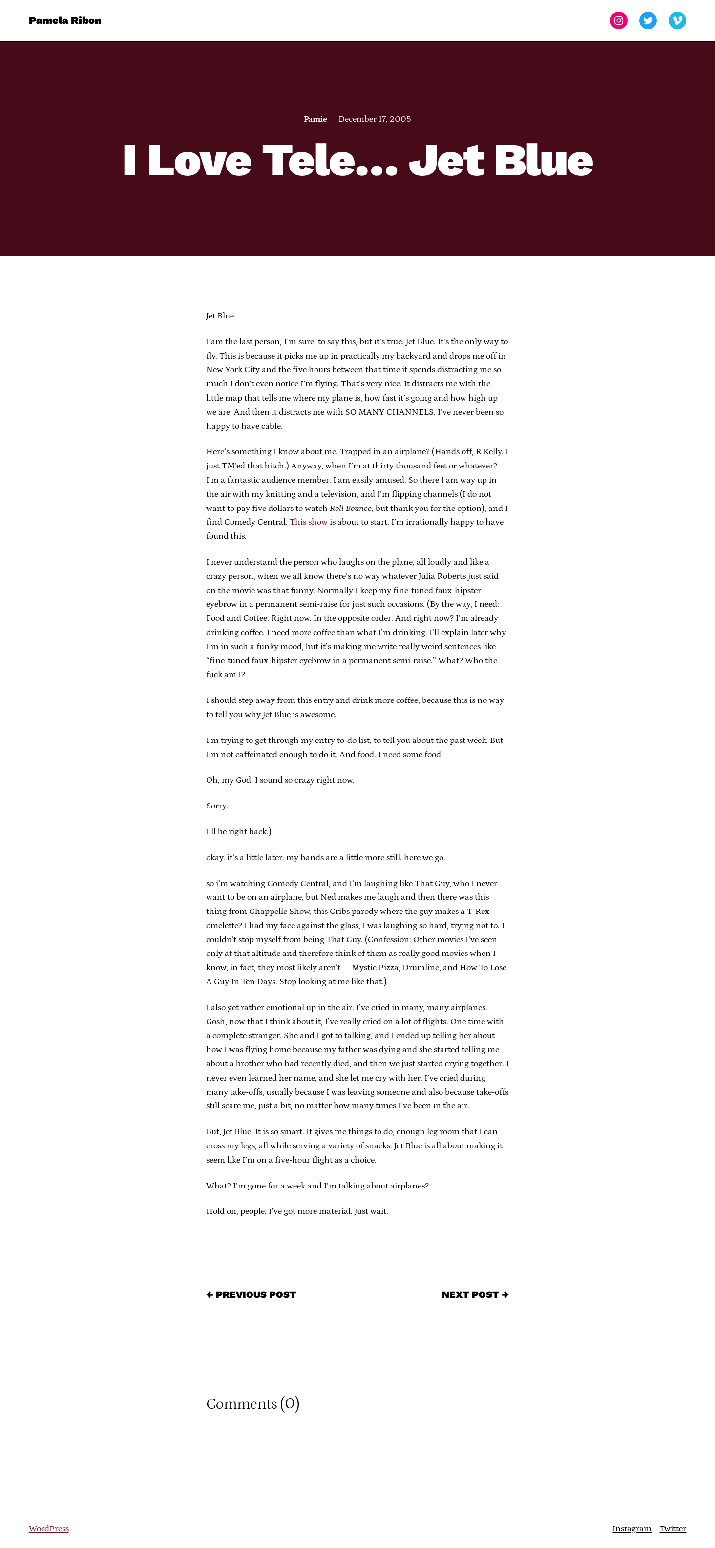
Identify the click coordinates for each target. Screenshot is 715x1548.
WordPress (49, 1529)
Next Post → (475, 1294)
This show (309, 522)
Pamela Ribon (65, 20)
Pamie (315, 119)
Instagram (632, 1529)
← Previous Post (251, 1294)
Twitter (672, 1529)
